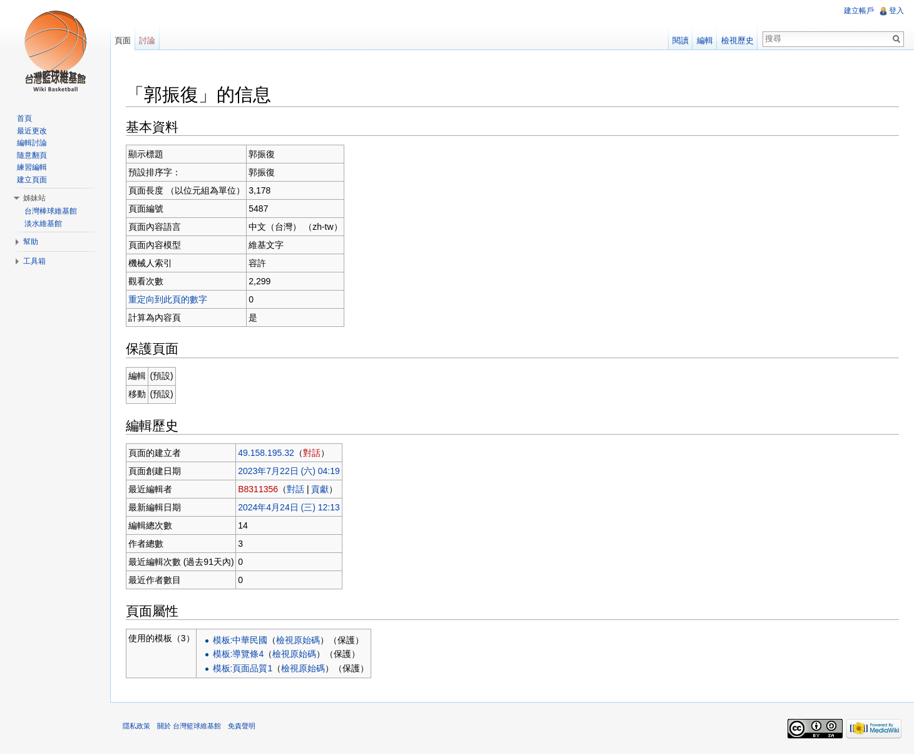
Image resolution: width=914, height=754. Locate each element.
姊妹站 (34, 198)
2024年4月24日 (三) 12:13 (289, 507)
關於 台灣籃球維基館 (189, 726)
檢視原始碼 (298, 640)
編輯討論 (32, 142)
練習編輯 (32, 167)
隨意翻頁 (32, 155)
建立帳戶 (859, 10)
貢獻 (320, 489)
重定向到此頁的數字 (167, 299)
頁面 (123, 40)
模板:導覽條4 (238, 654)
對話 (312, 453)
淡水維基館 (43, 223)
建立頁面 (32, 179)
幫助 (30, 241)
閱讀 (680, 40)
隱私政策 (136, 726)
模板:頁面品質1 (243, 668)
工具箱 (34, 261)
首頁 (24, 118)
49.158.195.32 (266, 453)
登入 (896, 10)
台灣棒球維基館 (50, 211)
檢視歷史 (737, 40)
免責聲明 (241, 726)
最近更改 (32, 131)
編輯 (705, 40)
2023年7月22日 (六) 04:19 (289, 471)
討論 (147, 40)
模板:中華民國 (240, 640)
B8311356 (258, 489)
